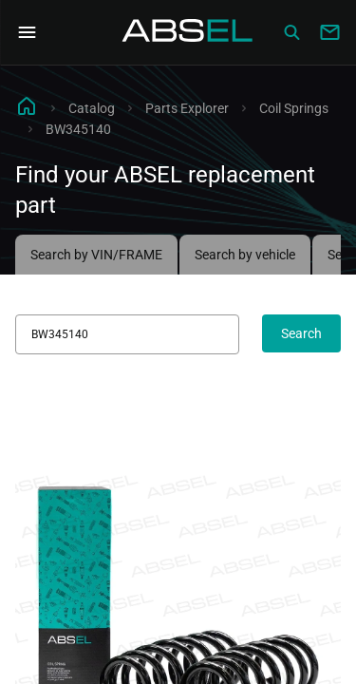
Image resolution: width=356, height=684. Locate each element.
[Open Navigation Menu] (26, 32)
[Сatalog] (291, 32)
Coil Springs (293, 108)
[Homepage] (187, 32)
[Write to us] (329, 32)
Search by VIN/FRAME (96, 254)
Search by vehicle (245, 254)
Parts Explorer (187, 108)
